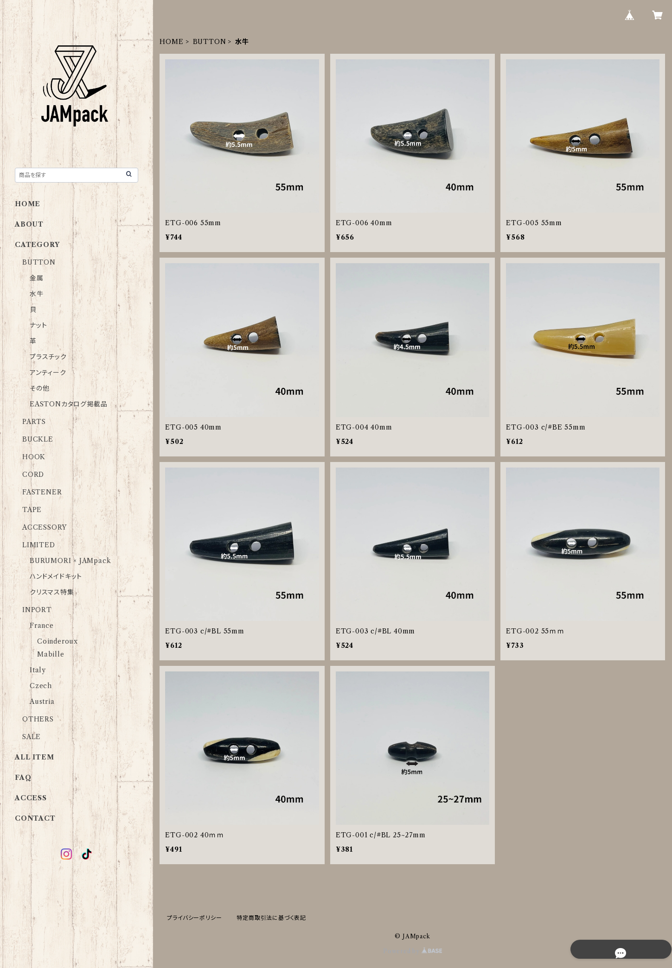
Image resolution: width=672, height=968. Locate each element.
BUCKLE (37, 439)
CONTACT (35, 818)
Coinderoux (57, 641)
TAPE (32, 510)
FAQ (23, 777)
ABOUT (29, 224)
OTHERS (38, 719)
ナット (38, 325)
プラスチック (48, 357)
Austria (42, 701)
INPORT (37, 610)
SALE (31, 737)
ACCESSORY (44, 527)
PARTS (34, 422)
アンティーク (48, 372)
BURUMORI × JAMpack (70, 561)
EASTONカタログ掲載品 (68, 404)
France (42, 625)
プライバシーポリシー (194, 917)
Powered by (412, 951)
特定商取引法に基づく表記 (271, 917)
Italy (38, 670)
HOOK (33, 457)
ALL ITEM (34, 757)
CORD (33, 474)
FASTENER (42, 492)
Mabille (50, 654)
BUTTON (209, 42)
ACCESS (31, 798)
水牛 (37, 294)
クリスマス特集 (52, 592)
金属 (37, 278)
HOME (171, 42)
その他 (39, 388)
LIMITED (38, 545)
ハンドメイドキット (56, 576)
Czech (41, 686)
